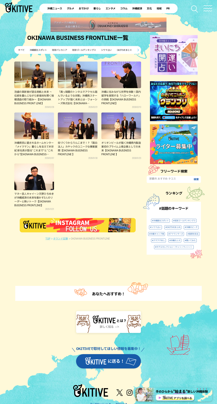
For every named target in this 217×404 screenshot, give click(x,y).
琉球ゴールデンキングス (84, 50)
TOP (47, 239)
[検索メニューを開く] (194, 9)
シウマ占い (106, 50)
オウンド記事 (60, 239)
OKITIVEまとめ (124, 50)
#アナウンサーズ (175, 234)
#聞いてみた (190, 240)
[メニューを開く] (207, 8)
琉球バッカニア (59, 50)
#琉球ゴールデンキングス (184, 220)
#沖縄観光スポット (160, 220)
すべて (21, 50)
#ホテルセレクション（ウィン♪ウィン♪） (174, 247)
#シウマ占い (155, 227)
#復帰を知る (192, 234)
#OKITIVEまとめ (172, 227)
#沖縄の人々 (174, 240)
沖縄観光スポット (38, 50)
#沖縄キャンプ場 (156, 234)
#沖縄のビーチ (191, 227)
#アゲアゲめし (158, 240)
